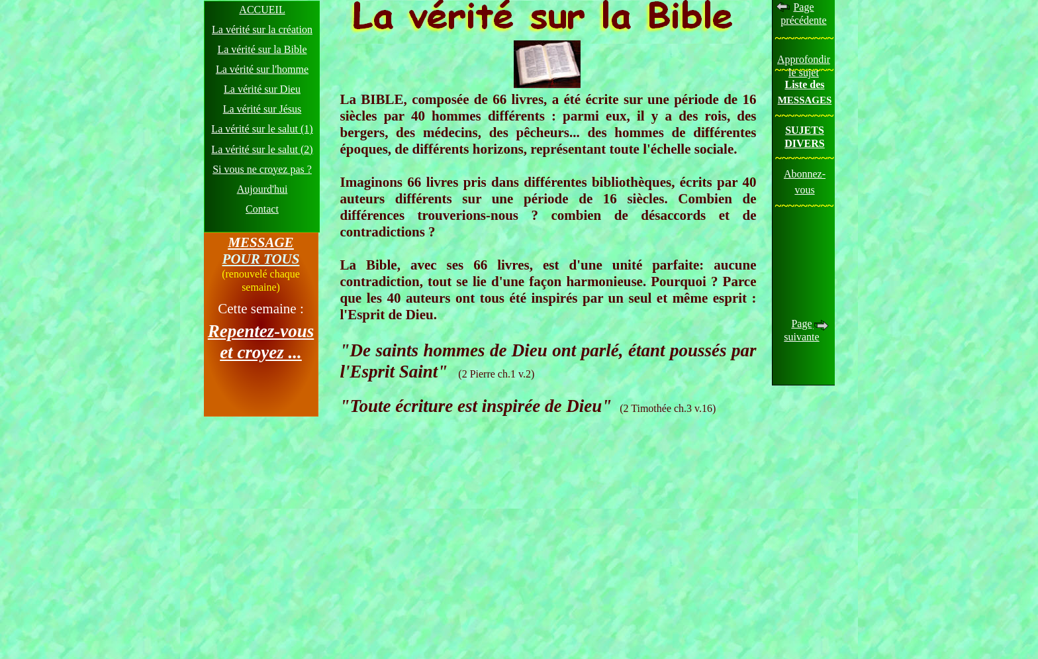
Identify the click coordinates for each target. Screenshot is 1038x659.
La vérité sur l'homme (262, 69)
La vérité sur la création (262, 29)
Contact (262, 209)
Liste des (805, 84)
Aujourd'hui (262, 189)
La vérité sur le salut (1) (261, 128)
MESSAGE (260, 242)
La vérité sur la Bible (262, 49)
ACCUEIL (262, 9)
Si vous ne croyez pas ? (262, 169)
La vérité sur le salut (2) (261, 149)
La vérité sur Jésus (262, 109)
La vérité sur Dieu (262, 89)
